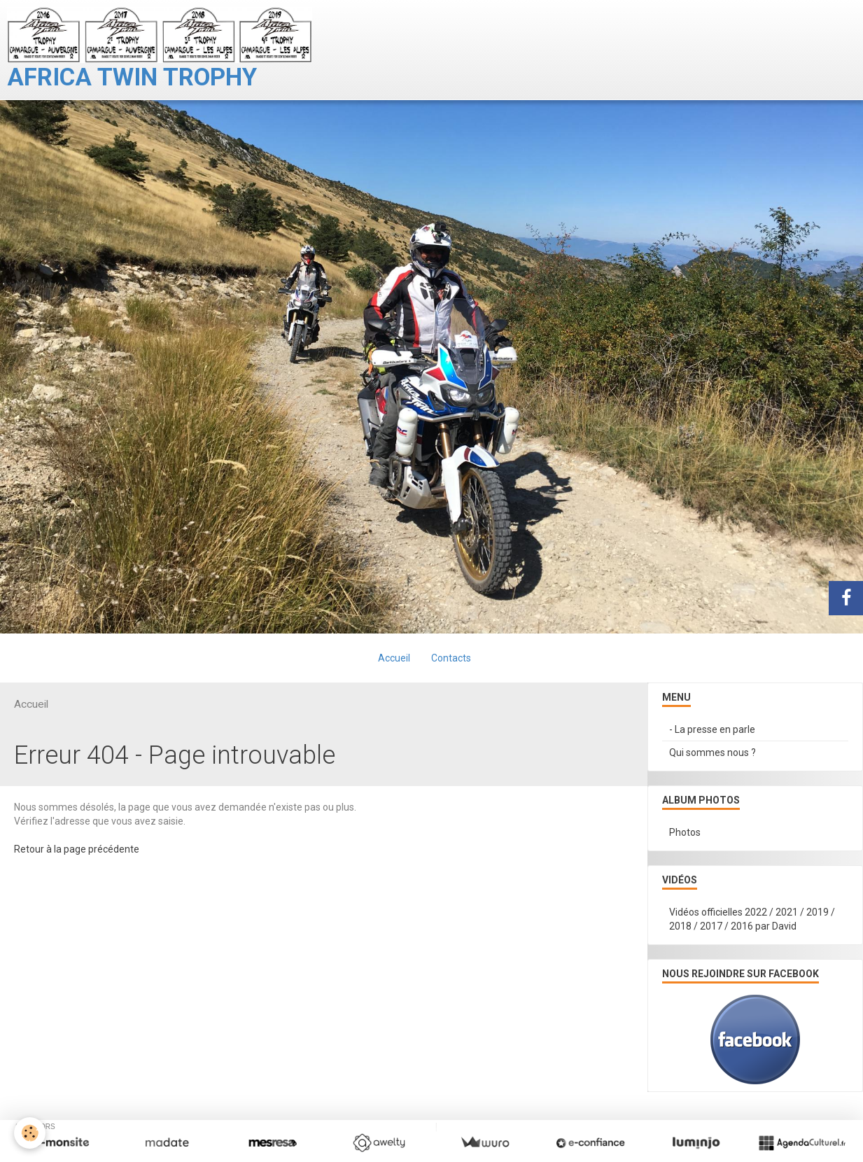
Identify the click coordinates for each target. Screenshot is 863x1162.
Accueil (394, 658)
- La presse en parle (712, 729)
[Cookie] (29, 1133)
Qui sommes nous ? (712, 752)
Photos (685, 832)
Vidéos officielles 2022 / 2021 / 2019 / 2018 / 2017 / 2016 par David (752, 919)
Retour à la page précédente (76, 849)
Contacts (451, 658)
